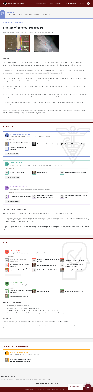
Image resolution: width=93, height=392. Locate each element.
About (82, 3)
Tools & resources (55, 3)
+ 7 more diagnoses (12, 154)
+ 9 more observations (13, 275)
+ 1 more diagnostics (12, 177)
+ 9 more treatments (12, 201)
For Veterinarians (70, 3)
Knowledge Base (41, 3)
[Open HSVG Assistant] (88, 387)
